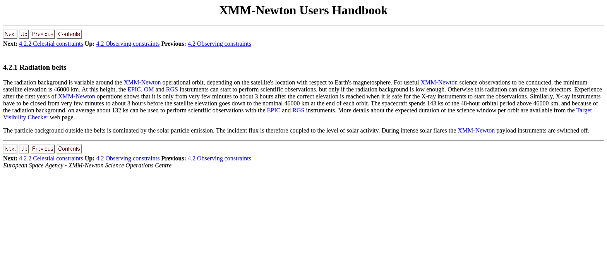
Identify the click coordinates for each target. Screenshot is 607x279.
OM (149, 89)
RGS (172, 89)
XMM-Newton (142, 82)
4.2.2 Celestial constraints (51, 43)
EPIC (134, 89)
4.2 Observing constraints (127, 43)
